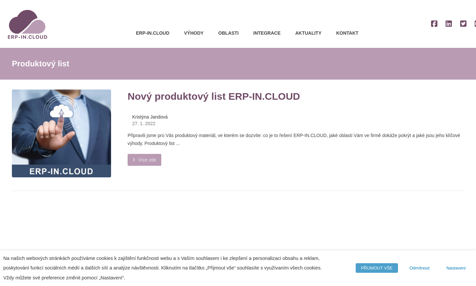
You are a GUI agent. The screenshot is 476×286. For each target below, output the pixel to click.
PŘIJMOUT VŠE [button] (377, 268)
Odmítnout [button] (420, 268)
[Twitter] (463, 24)
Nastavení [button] (456, 268)
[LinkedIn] (448, 24)
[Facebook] (434, 24)
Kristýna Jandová (150, 117)
